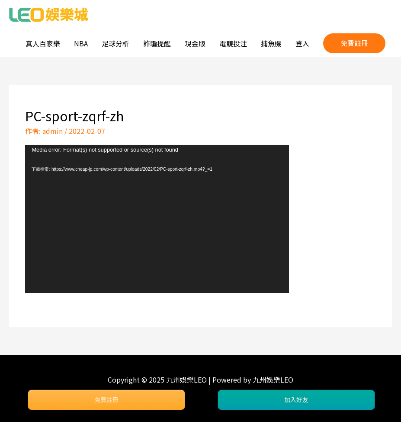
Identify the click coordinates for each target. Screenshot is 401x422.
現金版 (195, 43)
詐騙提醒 (157, 43)
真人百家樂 (43, 43)
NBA (81, 43)
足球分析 (115, 43)
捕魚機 (271, 43)
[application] (157, 219)
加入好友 (296, 400)
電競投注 (233, 43)
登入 (302, 43)
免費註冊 (106, 400)
